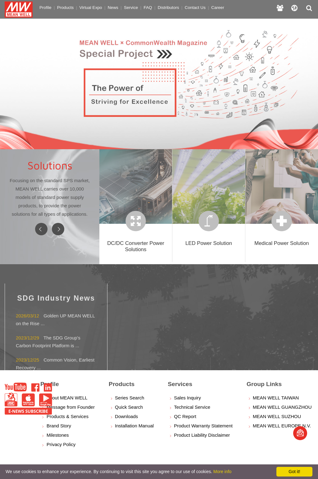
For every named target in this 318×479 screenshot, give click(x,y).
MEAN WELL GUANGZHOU (282, 407)
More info (222, 471)
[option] (159, 74)
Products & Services (68, 416)
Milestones (58, 435)
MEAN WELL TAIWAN (276, 397)
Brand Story (59, 425)
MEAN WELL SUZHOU (277, 416)
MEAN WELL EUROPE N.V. (282, 425)
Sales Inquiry (187, 397)
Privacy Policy (61, 444)
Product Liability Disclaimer (202, 435)
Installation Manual (134, 425)
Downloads (126, 416)
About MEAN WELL (67, 397)
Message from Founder (71, 407)
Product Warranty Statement (203, 425)
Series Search (129, 397)
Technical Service (192, 407)
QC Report (185, 416)
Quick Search (129, 407)
